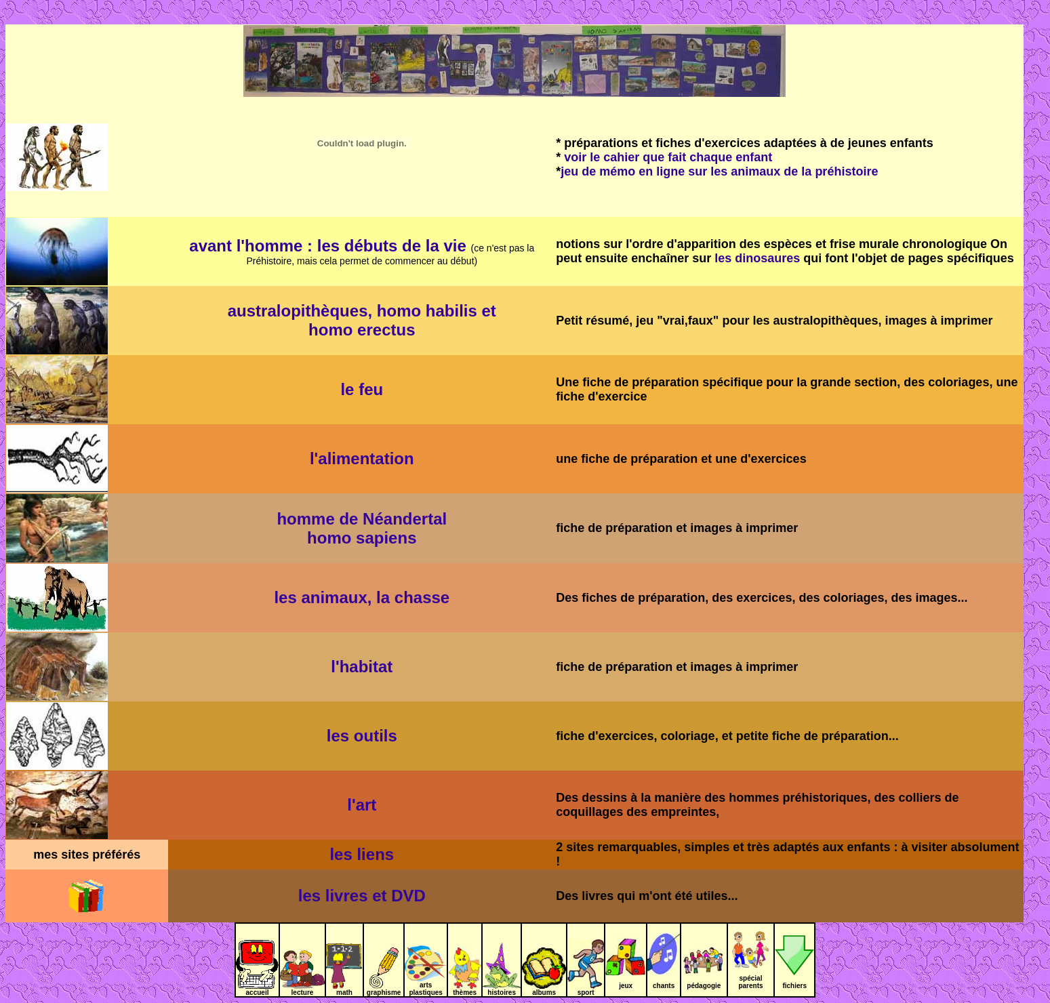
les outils (362, 735)
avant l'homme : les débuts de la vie (327, 246)
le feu (361, 389)
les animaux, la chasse (361, 597)
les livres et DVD (362, 895)
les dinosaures (757, 258)
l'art (361, 805)
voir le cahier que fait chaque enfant (668, 157)
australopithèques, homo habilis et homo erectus (362, 320)
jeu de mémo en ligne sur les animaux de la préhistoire (719, 171)
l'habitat (361, 666)
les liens (361, 854)
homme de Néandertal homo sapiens (362, 528)
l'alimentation (362, 458)
